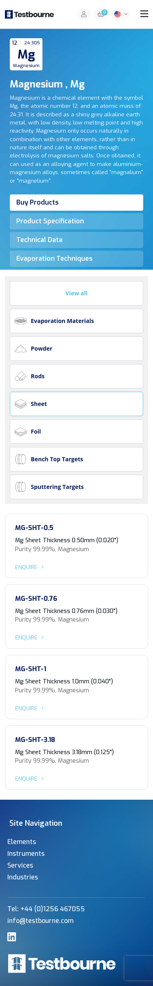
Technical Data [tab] (39, 240)
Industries (22, 877)
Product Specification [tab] (50, 221)
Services (20, 865)
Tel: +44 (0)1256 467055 (46, 909)
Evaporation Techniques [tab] (54, 258)
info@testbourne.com (40, 920)
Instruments (25, 853)
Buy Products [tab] (37, 202)
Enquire (30, 567)
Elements (21, 842)
